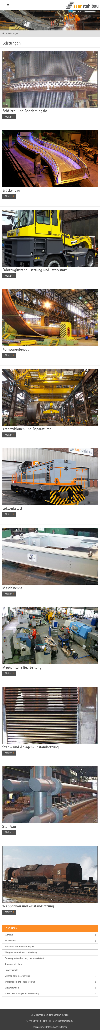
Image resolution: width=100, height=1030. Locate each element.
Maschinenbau (13, 588)
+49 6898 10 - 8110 (38, 1020)
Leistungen (13, 33)
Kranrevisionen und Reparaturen (26, 429)
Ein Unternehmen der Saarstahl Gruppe (50, 1014)
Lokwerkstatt (12, 509)
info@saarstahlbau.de (62, 1020)
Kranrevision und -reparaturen (20, 982)
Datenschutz (51, 1026)
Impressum (38, 1026)
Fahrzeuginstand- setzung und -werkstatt (34, 270)
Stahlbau (9, 827)
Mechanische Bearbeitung (22, 668)
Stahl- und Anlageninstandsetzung (22, 994)
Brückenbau (11, 191)
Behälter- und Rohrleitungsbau (26, 111)
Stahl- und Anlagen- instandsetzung (30, 747)
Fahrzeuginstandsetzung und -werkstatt (24, 958)
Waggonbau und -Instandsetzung (28, 906)
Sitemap (63, 1026)
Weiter (8, 116)
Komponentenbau (15, 350)
